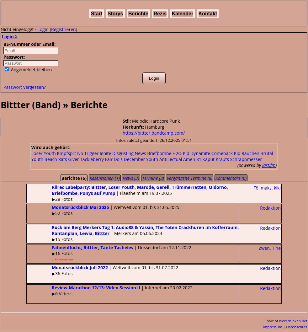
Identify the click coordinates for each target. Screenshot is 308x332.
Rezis (160, 13)
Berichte (138, 13)
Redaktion (270, 208)
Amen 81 (192, 159)
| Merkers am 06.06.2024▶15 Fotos (133, 233)
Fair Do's (114, 159)
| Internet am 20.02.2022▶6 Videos (110, 291)
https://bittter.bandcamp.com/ (154, 133)
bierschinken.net (293, 321)
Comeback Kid (226, 153)
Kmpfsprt (66, 153)
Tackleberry (92, 159)
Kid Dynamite (196, 153)
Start (96, 13)
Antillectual (170, 159)
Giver (73, 159)
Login (42, 29)
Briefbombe (159, 153)
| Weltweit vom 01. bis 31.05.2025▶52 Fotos (103, 210)
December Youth (141, 159)
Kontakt (208, 13)
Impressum (272, 326)
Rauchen (250, 153)
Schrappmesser (246, 159)
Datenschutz (296, 326)
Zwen (264, 248)
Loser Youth (43, 153)
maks (266, 188)
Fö (255, 188)
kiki (277, 188)
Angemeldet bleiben (28, 69)
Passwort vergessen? (24, 87)
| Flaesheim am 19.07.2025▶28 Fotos (127, 193)
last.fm (268, 165)
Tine (276, 248)
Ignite (105, 153)
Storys (115, 13)
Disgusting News (129, 153)
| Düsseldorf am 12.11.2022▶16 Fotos (109, 253)
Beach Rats (56, 159)
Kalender (182, 13)
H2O (177, 153)
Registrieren (63, 29)
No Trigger (87, 153)
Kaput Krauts (216, 159)
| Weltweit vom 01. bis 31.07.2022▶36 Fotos (102, 270)
